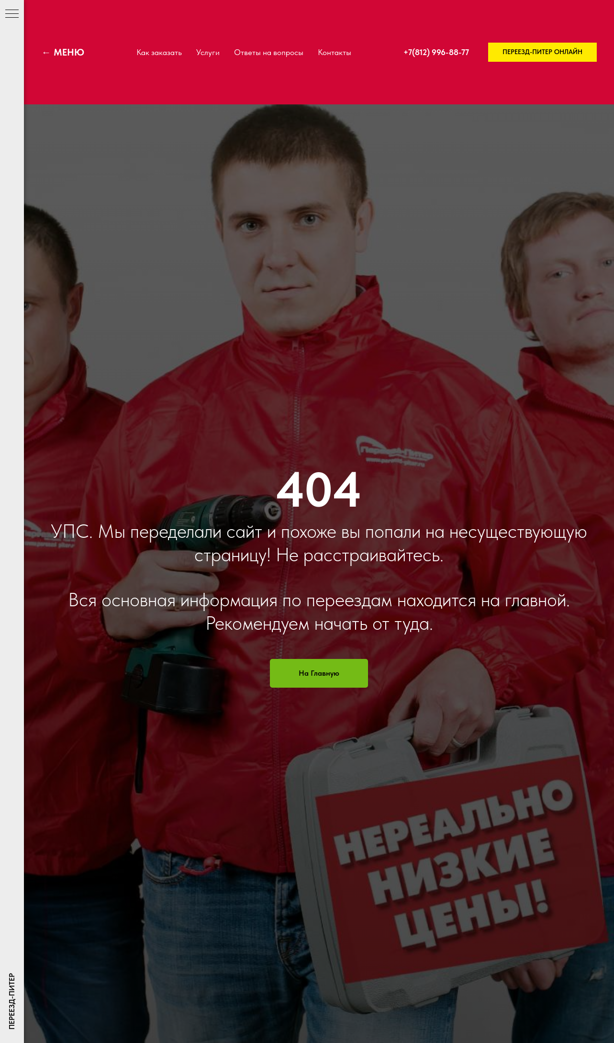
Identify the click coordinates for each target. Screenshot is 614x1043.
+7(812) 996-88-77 (436, 52)
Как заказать (159, 52)
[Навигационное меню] (12, 14)
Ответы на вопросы (268, 52)
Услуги (208, 52)
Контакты (334, 52)
